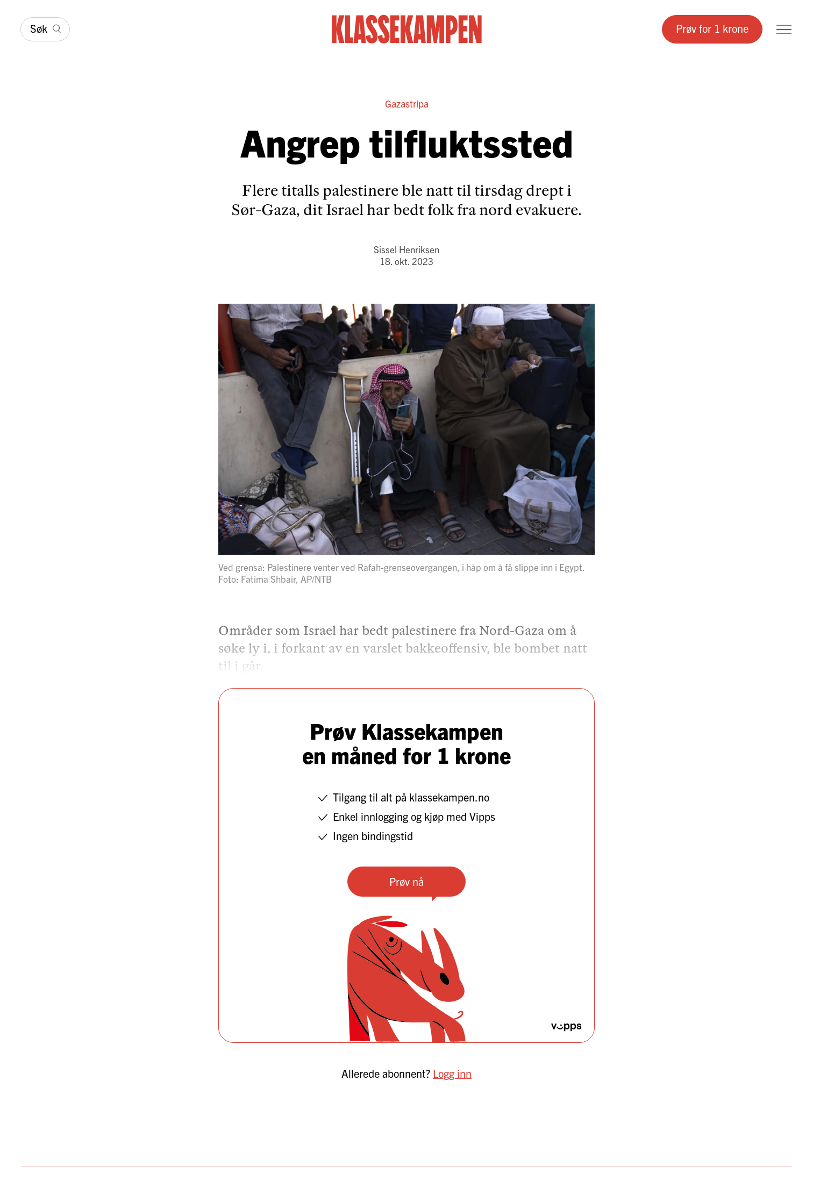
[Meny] (783, 29)
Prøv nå (406, 881)
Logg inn (452, 1073)
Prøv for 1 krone (712, 28)
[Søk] (45, 29)
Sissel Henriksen (406, 249)
